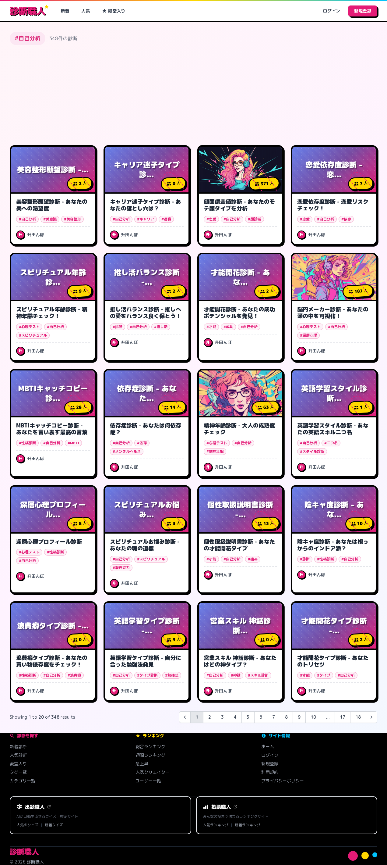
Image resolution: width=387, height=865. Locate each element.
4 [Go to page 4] (235, 717)
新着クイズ (54, 825)
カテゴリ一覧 (22, 781)
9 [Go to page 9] (299, 717)
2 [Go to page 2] (209, 717)
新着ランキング (247, 825)
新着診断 (18, 746)
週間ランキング (150, 755)
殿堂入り (113, 11)
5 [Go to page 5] (248, 717)
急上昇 (141, 764)
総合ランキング (150, 746)
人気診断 (18, 755)
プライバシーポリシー (282, 781)
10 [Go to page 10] (313, 717)
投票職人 (220, 806)
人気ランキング (215, 825)
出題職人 (33, 806)
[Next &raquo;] (371, 717)
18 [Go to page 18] (358, 717)
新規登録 (362, 11)
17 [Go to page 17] (342, 717)
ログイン (331, 11)
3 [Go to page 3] (222, 717)
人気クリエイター (152, 772)
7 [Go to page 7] (273, 717)
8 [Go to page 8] (286, 717)
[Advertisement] (193, 95)
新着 (65, 11)
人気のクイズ (27, 825)
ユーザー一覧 (148, 781)
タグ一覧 (18, 772)
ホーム (267, 746)
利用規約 (269, 772)
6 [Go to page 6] (260, 717)
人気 (85, 11)
